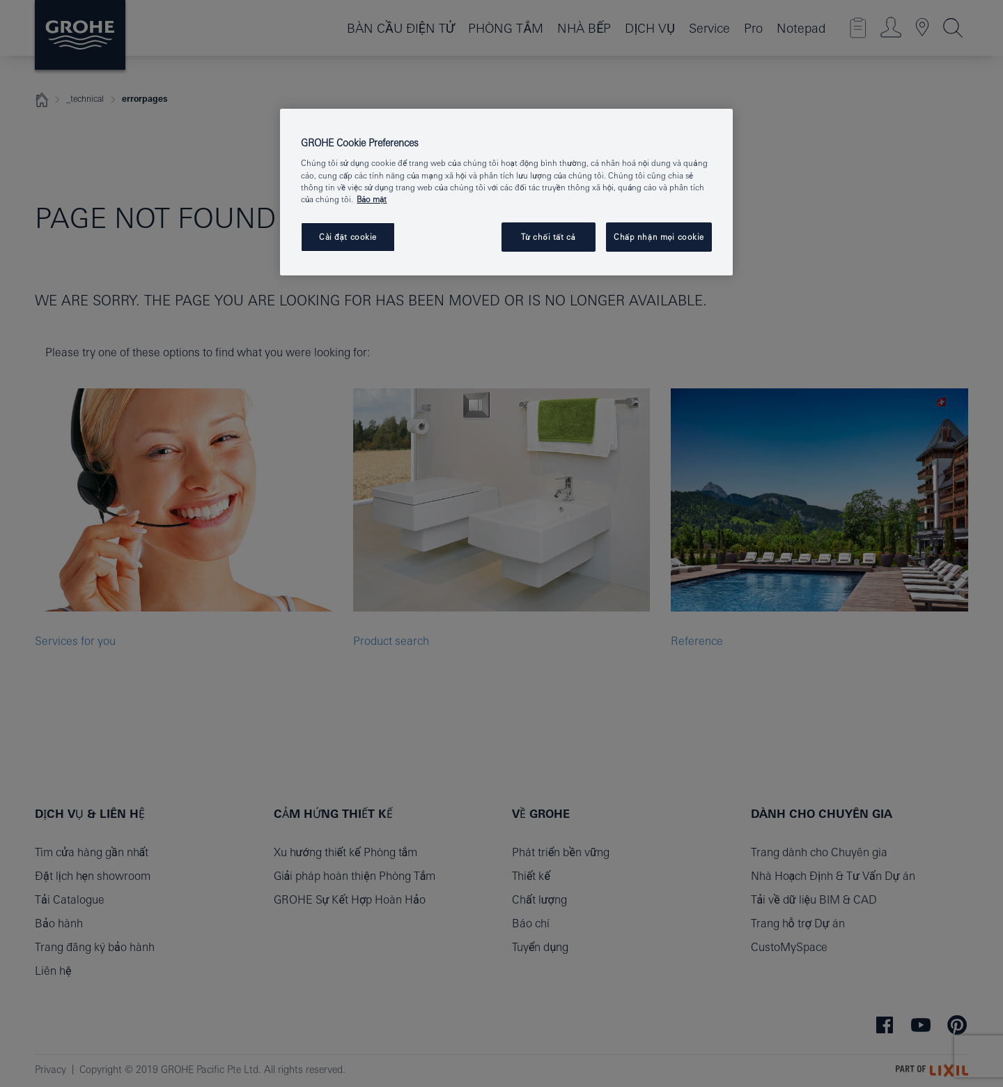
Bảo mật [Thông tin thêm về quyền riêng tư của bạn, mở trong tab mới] (372, 199)
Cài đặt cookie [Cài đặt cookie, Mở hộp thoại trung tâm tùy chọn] (348, 236)
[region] (506, 192)
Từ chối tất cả (548, 236)
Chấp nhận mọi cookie (659, 236)
